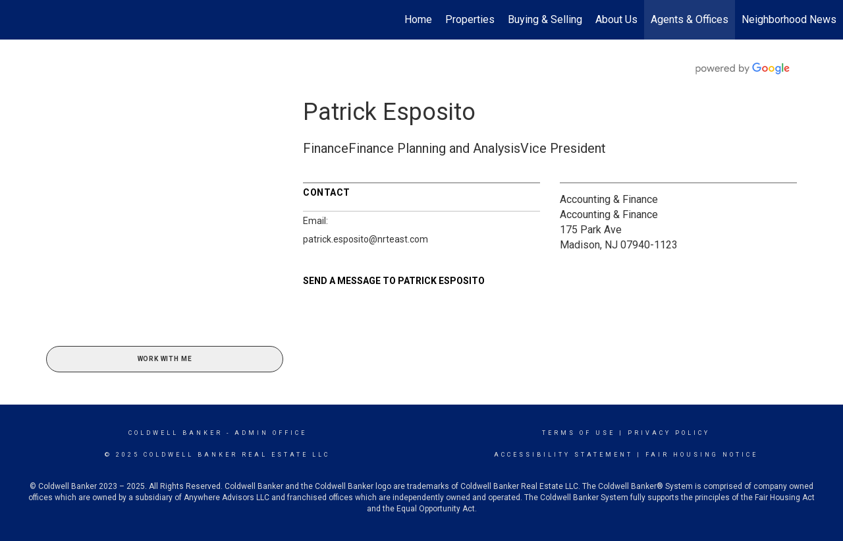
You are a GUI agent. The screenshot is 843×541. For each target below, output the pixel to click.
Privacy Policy (669, 433)
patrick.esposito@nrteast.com (365, 239)
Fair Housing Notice (701, 454)
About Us (616, 19)
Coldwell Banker (175, 433)
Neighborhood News (789, 19)
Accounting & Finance (609, 199)
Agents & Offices (689, 19)
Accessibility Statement (563, 454)
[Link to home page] (17, 20)
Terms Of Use (578, 433)
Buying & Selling (545, 19)
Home (418, 19)
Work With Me (165, 358)
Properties (470, 19)
